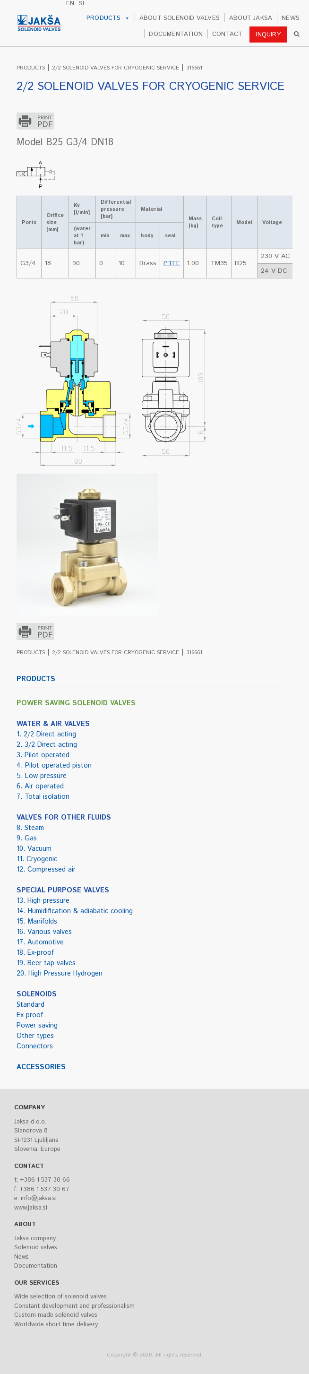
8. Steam (30, 828)
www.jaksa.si (30, 1207)
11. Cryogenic (37, 859)
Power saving (37, 1025)
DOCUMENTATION (176, 34)
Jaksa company (35, 1238)
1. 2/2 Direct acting (46, 734)
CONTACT (227, 34)
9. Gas (27, 838)
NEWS (291, 18)
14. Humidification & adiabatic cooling (75, 911)
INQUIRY (268, 34)
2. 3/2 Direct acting (47, 745)
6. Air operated (40, 786)
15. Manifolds (37, 921)
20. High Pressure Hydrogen (60, 973)
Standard (30, 1005)
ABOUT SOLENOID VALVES (179, 18)
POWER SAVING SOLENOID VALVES (76, 703)
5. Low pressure (42, 776)
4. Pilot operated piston (54, 765)
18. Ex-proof (35, 953)
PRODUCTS (108, 18)
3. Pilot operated (43, 755)
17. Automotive (40, 942)
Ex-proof (30, 1015)
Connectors (35, 1046)
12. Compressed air (46, 869)
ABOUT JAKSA (250, 18)
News (21, 1257)
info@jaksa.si (39, 1198)
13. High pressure (43, 901)
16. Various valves (44, 932)
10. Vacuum (34, 849)
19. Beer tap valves (46, 963)
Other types (35, 1036)
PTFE (171, 263)
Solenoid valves (35, 1247)
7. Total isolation (43, 797)
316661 (194, 68)
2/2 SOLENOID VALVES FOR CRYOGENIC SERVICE (115, 68)
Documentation (35, 1266)
